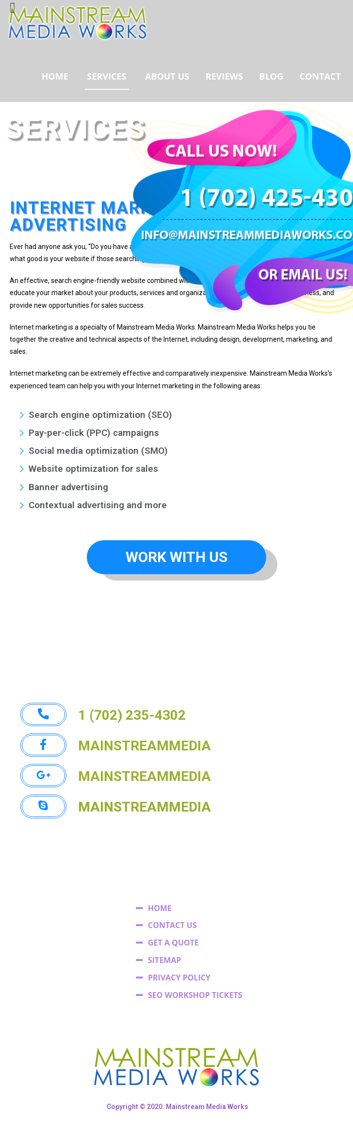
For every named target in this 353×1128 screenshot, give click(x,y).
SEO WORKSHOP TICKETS (195, 995)
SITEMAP (164, 960)
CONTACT (320, 76)
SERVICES (107, 76)
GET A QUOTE (173, 942)
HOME (55, 76)
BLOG (271, 76)
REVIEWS (224, 76)
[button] (176, 557)
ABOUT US (167, 76)
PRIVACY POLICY (179, 977)
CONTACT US (172, 925)
